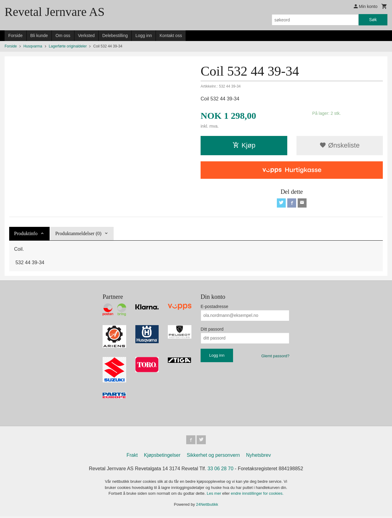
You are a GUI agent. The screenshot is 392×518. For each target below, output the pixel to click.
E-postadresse (214, 307)
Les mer (214, 495)
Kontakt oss (171, 35)
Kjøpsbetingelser (162, 456)
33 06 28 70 (221, 470)
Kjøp (243, 145)
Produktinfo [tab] (25, 234)
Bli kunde (39, 35)
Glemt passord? (275, 356)
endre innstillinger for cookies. (257, 495)
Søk (373, 19)
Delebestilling (115, 35)
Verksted (86, 35)
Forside (15, 35)
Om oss (62, 35)
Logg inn (143, 35)
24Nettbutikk (207, 505)
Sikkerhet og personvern (213, 456)
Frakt (132, 456)
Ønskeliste (339, 145)
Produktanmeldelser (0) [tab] (78, 234)
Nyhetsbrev (258, 456)
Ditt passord (212, 329)
